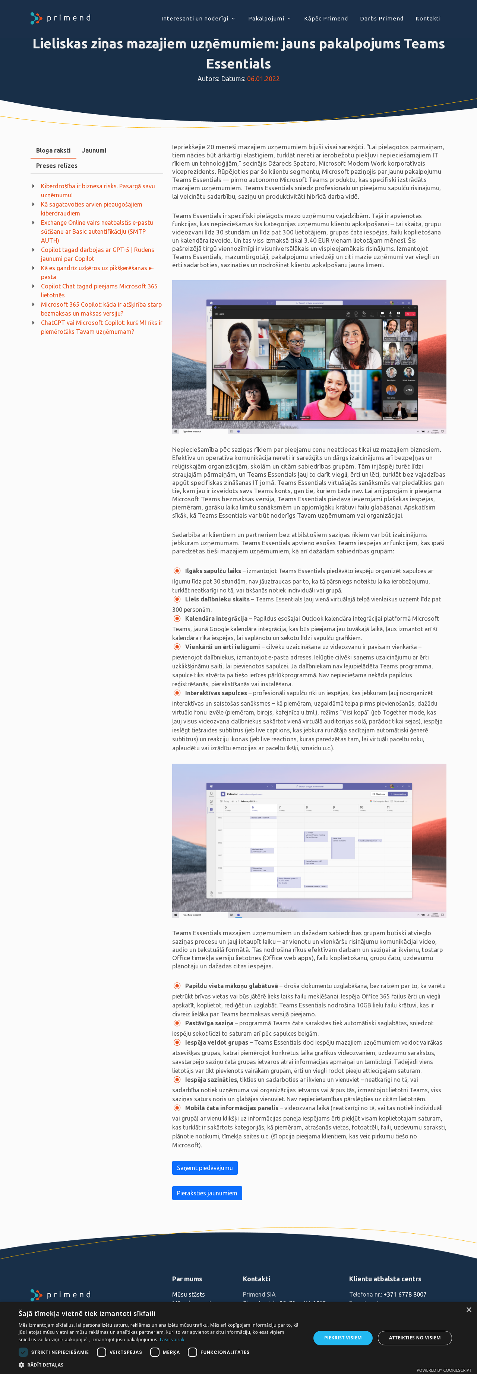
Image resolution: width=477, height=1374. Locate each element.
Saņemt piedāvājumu (205, 1167)
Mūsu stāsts (188, 1294)
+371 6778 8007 (405, 1294)
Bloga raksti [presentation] (53, 150)
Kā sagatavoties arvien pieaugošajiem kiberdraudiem (91, 209)
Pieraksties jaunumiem (207, 1193)
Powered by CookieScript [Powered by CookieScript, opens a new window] (444, 1370)
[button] (160, 1364)
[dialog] (238, 1338)
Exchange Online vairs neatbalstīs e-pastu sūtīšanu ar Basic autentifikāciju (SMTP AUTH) (97, 231)
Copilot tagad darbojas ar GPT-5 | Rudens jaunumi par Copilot (97, 254)
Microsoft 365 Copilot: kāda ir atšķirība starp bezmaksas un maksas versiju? (101, 309)
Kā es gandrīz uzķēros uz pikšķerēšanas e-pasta (97, 272)
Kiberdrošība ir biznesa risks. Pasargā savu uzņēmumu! (98, 190)
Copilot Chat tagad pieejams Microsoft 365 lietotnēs (99, 290)
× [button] (468, 1310)
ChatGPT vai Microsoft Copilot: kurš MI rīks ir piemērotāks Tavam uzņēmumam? (101, 327)
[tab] (53, 150)
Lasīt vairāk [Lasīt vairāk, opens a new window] (172, 1339)
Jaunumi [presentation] (94, 150)
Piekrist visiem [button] (343, 1338)
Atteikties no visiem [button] (415, 1338)
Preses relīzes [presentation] (57, 165)
